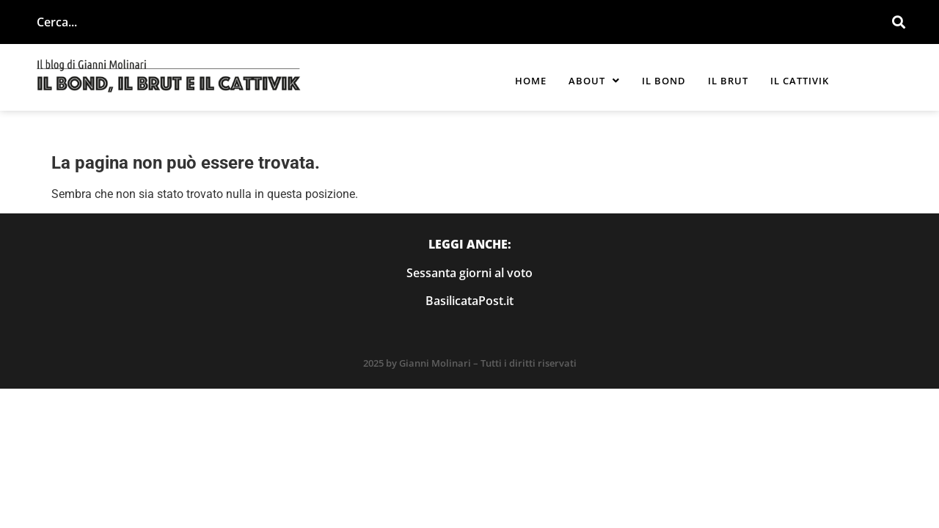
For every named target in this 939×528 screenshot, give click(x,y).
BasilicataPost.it (469, 301)
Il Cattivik (799, 80)
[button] (594, 81)
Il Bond (664, 80)
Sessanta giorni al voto (469, 273)
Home (531, 80)
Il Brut (728, 80)
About (594, 80)
